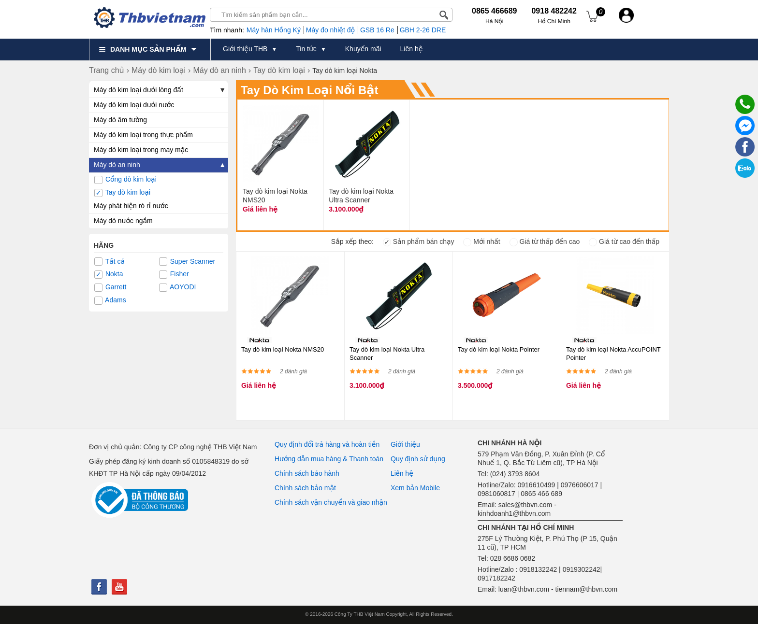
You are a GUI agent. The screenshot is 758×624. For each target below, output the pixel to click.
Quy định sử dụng (418, 459)
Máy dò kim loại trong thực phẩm (143, 135)
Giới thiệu (405, 444)
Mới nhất (481, 241)
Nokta (108, 274)
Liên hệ (402, 473)
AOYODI (177, 287)
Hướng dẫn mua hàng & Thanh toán (329, 459)
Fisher (174, 274)
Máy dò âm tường (120, 120)
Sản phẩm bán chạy (418, 241)
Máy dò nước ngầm (123, 221)
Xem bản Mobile (415, 488)
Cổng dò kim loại (125, 179)
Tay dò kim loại (122, 192)
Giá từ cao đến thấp (624, 241)
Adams (110, 300)
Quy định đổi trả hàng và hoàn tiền (327, 444)
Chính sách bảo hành (307, 473)
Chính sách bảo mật (305, 488)
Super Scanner (187, 261)
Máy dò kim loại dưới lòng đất (138, 90)
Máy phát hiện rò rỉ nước (131, 206)
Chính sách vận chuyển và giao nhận (331, 502)
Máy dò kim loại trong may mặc (141, 150)
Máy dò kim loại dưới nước (134, 105)
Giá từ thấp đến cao (545, 241)
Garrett (110, 287)
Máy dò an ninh (117, 165)
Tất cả (109, 261)
